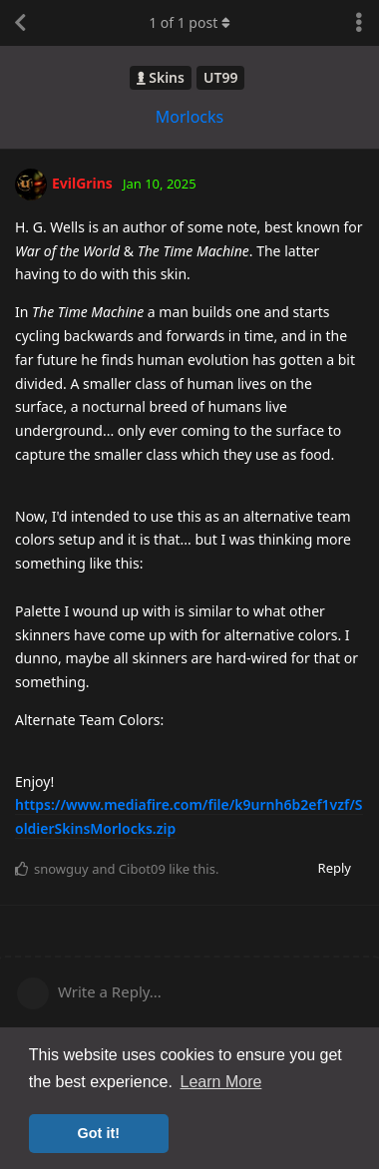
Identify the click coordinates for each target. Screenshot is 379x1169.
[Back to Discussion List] (20, 23)
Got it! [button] (99, 1133)
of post (189, 22)
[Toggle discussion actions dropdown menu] (359, 23)
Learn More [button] (221, 1081)
